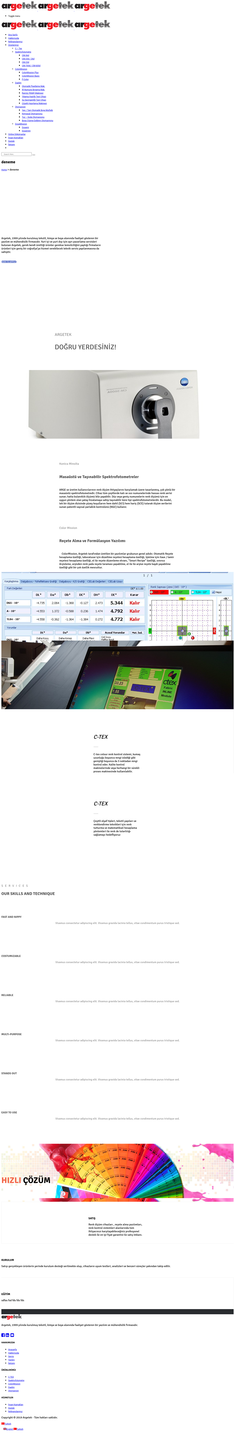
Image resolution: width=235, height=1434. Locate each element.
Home (4, 170)
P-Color (25, 79)
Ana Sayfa (12, 35)
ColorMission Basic (31, 76)
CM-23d (25, 62)
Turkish (6, 1424)
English (8, 1429)
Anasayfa (12, 1349)
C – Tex (18, 48)
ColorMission (21, 69)
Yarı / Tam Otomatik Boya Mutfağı (37, 110)
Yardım (11, 1360)
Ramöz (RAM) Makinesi (32, 93)
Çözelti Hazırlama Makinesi (34, 103)
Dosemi (25, 127)
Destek (11, 141)
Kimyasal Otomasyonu (32, 114)
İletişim (11, 144)
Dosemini (26, 131)
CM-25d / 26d (28, 59)
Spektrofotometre (23, 52)
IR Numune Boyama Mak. (33, 90)
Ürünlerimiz (13, 45)
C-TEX (11, 1377)
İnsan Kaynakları (15, 138)
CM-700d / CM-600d (31, 66)
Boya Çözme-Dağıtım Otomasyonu (37, 120)
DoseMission (21, 124)
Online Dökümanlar (17, 134)
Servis (11, 1356)
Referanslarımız (15, 41)
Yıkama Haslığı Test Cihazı (34, 96)
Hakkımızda (13, 38)
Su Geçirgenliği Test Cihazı (34, 100)
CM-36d (25, 55)
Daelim (18, 83)
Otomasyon (20, 107)
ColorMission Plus (30, 72)
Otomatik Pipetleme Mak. (33, 86)
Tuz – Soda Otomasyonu (33, 117)
